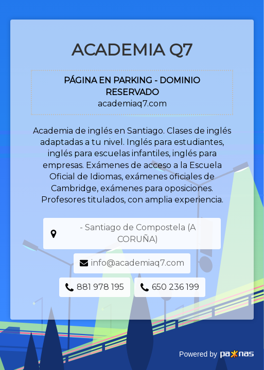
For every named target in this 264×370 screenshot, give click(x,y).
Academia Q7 (132, 50)
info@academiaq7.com (137, 263)
